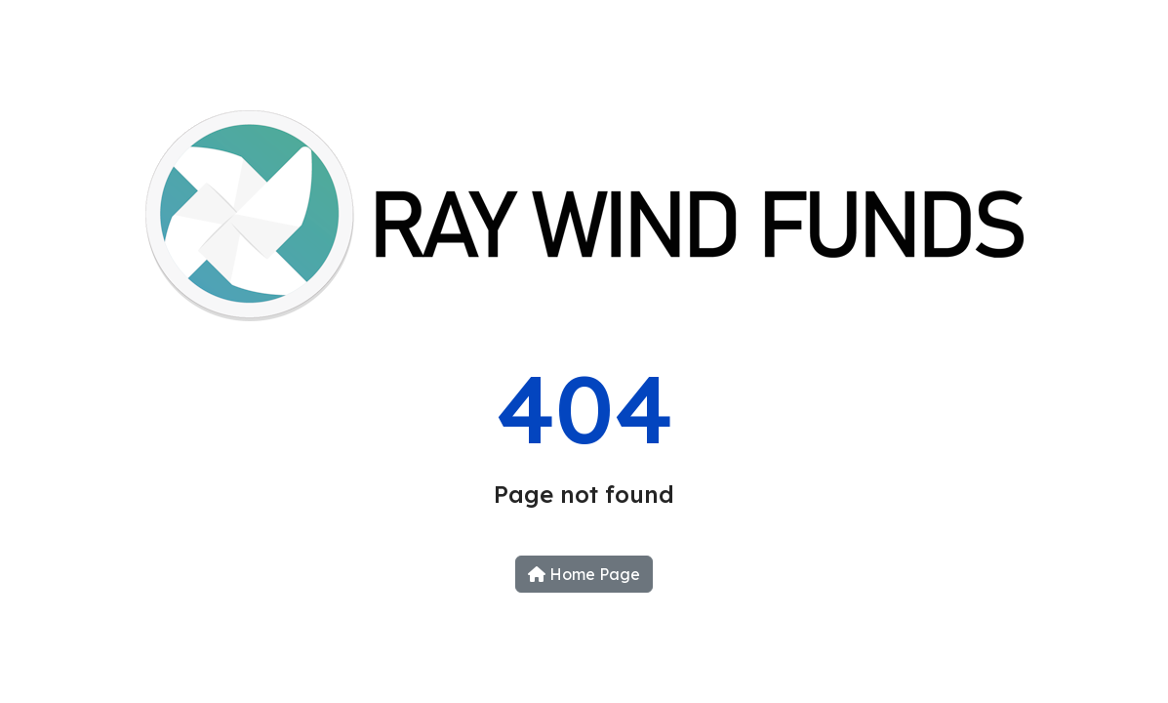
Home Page (584, 574)
